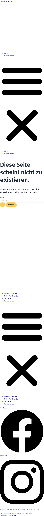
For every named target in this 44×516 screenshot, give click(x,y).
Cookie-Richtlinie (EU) (11, 296)
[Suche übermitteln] (2, 204)
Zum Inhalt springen (6, 1)
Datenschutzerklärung (11, 293)
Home (6, 53)
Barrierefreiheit (9, 56)
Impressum (7, 298)
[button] (22, 103)
